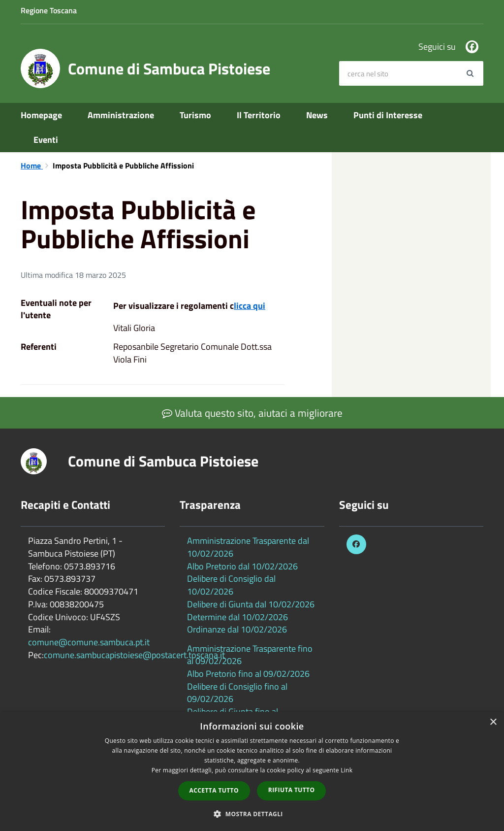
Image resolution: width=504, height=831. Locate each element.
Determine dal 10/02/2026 (237, 617)
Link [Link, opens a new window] (346, 770)
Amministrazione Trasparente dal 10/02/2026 (248, 547)
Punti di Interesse (387, 115)
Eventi (45, 139)
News (317, 115)
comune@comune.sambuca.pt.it (89, 642)
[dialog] (252, 771)
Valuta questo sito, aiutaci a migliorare (252, 413)
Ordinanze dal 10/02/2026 (237, 629)
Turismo (195, 115)
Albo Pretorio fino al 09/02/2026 (248, 673)
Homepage (41, 115)
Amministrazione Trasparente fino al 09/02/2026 (250, 655)
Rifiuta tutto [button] (291, 790)
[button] (252, 813)
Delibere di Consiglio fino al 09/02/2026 (237, 693)
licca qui (249, 305)
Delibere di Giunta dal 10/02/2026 (251, 604)
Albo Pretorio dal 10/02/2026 (242, 566)
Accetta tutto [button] (214, 790)
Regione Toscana (49, 10)
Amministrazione (121, 115)
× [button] (493, 722)
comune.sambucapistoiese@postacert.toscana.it (134, 655)
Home (32, 165)
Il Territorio (259, 115)
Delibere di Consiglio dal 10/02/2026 (231, 585)
